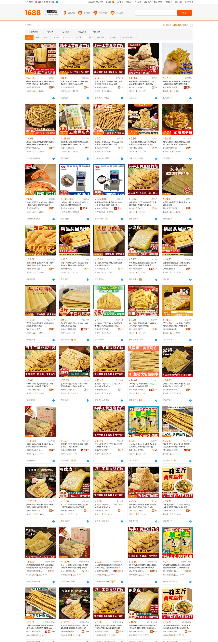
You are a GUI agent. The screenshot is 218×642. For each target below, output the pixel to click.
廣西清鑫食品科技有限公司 (34, 450)
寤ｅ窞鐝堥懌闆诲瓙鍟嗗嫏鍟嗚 (137, 632)
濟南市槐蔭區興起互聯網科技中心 (34, 148)
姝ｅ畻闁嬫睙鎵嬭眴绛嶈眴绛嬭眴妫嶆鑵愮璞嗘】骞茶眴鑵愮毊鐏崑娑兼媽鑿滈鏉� (108, 566)
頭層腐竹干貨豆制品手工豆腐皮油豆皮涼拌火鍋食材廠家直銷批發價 (74, 385)
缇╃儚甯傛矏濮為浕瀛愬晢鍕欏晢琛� (171, 571)
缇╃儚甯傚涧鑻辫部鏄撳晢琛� (102, 571)
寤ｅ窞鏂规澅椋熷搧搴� (171, 632)
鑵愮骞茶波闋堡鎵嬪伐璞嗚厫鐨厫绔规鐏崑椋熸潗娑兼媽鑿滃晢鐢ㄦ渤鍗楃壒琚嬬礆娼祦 (177, 627)
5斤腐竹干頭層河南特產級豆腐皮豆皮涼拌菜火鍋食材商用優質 (143, 385)
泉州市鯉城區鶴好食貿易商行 (137, 269)
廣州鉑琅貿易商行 (101, 450)
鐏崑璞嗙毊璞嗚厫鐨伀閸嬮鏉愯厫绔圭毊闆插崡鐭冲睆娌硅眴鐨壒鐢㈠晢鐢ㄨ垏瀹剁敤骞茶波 (177, 566)
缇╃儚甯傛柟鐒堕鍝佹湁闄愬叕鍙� (68, 632)
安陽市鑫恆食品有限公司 (171, 390)
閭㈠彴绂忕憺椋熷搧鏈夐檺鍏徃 (34, 632)
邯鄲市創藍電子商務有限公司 (102, 269)
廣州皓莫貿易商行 (136, 208)
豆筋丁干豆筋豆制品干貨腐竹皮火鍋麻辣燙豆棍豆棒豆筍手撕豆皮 (40, 143)
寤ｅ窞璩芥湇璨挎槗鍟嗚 (102, 632)
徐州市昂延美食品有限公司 (68, 87)
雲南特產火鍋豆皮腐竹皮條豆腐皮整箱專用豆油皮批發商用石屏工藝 (74, 143)
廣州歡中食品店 (67, 269)
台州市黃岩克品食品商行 (102, 329)
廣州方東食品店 (169, 511)
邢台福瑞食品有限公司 (171, 450)
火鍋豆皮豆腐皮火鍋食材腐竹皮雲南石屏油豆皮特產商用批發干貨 (176, 385)
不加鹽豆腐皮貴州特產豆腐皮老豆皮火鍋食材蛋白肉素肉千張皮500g (142, 82)
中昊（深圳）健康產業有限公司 (137, 511)
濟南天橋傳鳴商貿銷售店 (102, 148)
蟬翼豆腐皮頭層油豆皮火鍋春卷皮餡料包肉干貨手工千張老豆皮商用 (40, 82)
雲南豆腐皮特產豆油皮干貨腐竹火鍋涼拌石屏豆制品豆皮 (74, 324)
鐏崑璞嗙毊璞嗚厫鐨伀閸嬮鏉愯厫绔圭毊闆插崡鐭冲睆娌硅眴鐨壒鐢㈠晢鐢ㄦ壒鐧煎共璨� (40, 566)
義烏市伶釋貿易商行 (68, 329)
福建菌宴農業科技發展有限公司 (171, 329)
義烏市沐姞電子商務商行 (137, 450)
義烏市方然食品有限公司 (34, 511)
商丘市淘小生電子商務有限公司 (34, 329)
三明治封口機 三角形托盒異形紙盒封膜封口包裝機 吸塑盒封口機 (74, 203)
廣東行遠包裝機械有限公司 (68, 208)
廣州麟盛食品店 (169, 269)
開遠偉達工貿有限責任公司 (171, 208)
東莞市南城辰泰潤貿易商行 (137, 390)
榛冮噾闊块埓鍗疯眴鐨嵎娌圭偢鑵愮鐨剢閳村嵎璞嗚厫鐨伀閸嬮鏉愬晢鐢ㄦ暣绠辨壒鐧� (75, 627)
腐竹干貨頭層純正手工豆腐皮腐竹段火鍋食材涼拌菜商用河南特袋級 (74, 264)
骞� (52, 571)
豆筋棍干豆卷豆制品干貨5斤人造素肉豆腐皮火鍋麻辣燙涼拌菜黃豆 (109, 143)
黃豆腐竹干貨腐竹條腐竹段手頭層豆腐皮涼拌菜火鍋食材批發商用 (176, 445)
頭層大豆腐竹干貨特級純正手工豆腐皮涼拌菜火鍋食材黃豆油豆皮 (74, 82)
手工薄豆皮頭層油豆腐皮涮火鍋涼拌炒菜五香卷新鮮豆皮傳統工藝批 (74, 506)
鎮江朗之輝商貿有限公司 (137, 87)
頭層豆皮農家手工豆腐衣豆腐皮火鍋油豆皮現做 (176, 203)
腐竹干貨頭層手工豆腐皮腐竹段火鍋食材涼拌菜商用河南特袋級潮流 (176, 506)
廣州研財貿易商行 (67, 390)
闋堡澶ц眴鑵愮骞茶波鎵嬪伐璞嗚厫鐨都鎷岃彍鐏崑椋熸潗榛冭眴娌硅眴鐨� (143, 566)
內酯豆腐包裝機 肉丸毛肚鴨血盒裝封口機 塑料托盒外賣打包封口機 (108, 203)
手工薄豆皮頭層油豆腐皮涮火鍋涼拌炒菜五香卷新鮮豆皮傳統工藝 (142, 264)
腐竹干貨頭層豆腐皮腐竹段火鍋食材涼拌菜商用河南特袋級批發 (142, 324)
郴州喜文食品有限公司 (34, 390)
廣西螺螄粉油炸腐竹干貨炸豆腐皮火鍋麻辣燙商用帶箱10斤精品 (40, 445)
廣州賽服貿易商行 (101, 511)
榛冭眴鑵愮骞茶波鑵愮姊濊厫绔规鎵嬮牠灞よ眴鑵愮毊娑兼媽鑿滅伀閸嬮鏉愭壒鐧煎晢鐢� (40, 627)
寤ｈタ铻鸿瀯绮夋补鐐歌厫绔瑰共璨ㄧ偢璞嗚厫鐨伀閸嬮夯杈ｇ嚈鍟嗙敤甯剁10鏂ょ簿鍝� (74, 566)
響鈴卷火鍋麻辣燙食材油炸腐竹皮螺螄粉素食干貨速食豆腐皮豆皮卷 (142, 506)
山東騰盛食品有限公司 (171, 87)
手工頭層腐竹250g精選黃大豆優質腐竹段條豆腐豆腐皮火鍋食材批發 (176, 324)
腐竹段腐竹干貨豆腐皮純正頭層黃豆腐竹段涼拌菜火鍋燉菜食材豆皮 (108, 324)
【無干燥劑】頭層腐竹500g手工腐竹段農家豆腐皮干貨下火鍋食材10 (40, 264)
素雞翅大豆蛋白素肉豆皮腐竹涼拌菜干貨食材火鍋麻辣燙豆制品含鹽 (40, 203)
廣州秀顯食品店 (101, 390)
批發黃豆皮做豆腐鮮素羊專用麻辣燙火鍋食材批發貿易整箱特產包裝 (176, 82)
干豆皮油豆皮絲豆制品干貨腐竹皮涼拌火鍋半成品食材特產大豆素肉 (142, 143)
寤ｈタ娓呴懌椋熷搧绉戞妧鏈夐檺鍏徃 (68, 571)
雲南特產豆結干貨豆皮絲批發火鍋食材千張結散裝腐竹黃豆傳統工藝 (176, 143)
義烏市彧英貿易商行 (68, 450)
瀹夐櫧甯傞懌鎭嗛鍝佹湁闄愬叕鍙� (34, 571)
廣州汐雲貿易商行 (101, 87)
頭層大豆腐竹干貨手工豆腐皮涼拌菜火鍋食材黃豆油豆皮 (108, 385)
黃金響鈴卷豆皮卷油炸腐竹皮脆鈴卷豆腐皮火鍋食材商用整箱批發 (40, 506)
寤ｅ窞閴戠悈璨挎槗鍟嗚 (137, 571)
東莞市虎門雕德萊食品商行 (34, 87)
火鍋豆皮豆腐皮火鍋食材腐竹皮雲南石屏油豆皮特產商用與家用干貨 (142, 445)
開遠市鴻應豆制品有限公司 (68, 148)
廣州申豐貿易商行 (136, 329)
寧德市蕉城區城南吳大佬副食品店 (34, 269)
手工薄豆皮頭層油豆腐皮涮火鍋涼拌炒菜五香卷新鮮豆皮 (108, 264)
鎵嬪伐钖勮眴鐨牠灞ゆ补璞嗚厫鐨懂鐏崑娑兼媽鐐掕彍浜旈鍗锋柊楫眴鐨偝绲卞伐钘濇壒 (142, 627)
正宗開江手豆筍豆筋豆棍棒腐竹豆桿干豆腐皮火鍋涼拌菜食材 (74, 445)
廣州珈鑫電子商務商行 (68, 511)
